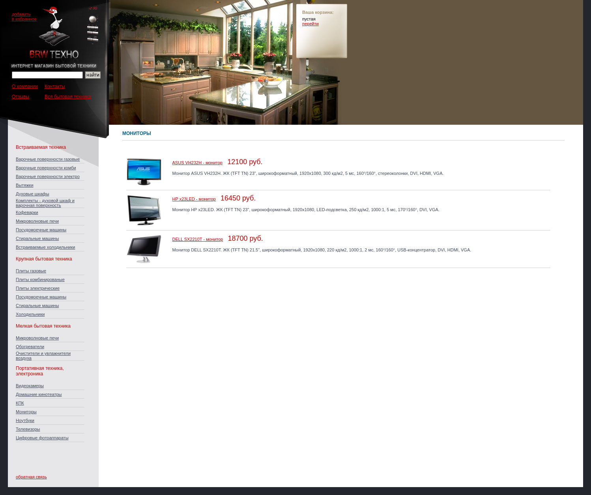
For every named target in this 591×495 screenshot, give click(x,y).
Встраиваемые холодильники (45, 247)
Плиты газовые (31, 270)
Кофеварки (27, 212)
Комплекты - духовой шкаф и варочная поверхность (45, 203)
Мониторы (26, 411)
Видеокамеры (30, 385)
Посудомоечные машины (41, 229)
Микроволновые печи (37, 221)
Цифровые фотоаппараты (42, 437)
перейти (310, 23)
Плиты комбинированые (40, 279)
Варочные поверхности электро (48, 176)
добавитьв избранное (24, 16)
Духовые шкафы (32, 193)
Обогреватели (30, 346)
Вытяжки (25, 185)
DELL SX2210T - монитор (197, 239)
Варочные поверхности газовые (48, 159)
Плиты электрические (38, 288)
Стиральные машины (37, 238)
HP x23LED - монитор (194, 199)
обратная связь (31, 476)
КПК (20, 403)
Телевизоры (28, 429)
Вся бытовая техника (68, 96)
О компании (25, 86)
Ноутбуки (25, 420)
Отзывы (20, 96)
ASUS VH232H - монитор (197, 162)
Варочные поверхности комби (46, 167)
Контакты (55, 86)
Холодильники (30, 314)
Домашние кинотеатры (39, 394)
